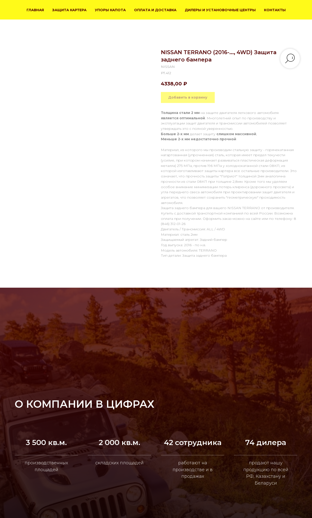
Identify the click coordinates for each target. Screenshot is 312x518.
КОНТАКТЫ (275, 10)
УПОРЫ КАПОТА (110, 10)
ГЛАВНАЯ (35, 10)
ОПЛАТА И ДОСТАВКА (155, 10)
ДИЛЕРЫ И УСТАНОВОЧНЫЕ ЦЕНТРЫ (220, 10)
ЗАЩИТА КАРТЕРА (69, 10)
